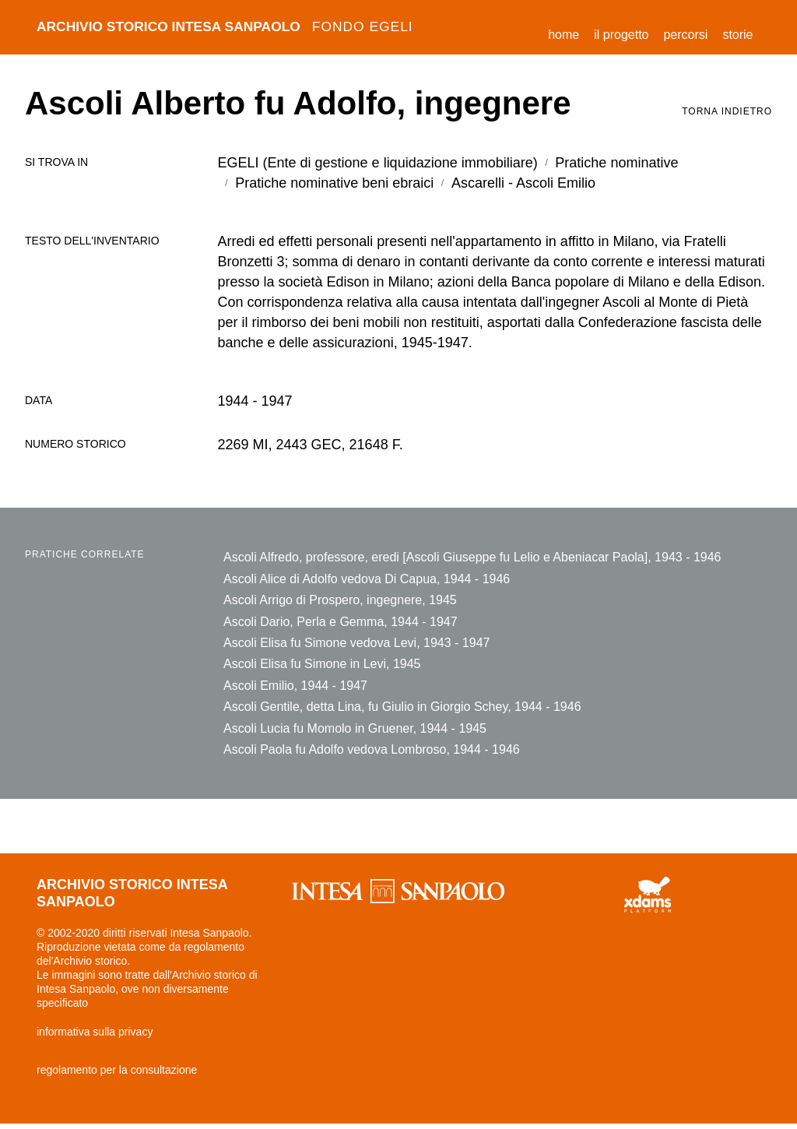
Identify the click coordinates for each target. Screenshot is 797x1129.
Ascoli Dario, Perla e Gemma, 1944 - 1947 (340, 622)
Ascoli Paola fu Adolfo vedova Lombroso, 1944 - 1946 (371, 753)
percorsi (685, 34)
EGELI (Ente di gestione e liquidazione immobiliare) (378, 163)
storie (737, 34)
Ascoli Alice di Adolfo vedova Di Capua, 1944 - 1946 (366, 579)
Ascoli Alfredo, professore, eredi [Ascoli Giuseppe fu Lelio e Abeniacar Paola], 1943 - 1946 (472, 557)
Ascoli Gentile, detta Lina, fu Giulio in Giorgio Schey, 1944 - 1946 (402, 709)
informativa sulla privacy (95, 1037)
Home (567, 32)
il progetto (621, 34)
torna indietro (727, 111)
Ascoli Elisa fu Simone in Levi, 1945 (321, 666)
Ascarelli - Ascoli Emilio (523, 183)
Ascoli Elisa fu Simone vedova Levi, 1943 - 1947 (356, 644)
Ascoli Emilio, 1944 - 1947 (295, 688)
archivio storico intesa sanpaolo (231, 27)
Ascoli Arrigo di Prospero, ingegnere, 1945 (340, 600)
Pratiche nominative (616, 163)
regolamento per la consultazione (117, 1074)
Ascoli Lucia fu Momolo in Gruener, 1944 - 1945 (354, 731)
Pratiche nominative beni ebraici (334, 183)
